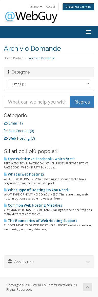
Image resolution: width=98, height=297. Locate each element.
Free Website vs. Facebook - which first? (39, 159)
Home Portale (13, 58)
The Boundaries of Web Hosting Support (40, 220)
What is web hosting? (24, 174)
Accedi (50, 6)
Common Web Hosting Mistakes (33, 205)
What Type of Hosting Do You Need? (37, 190)
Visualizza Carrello (78, 7)
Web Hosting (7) (19, 138)
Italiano (35, 6)
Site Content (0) (19, 130)
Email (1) (13, 123)
